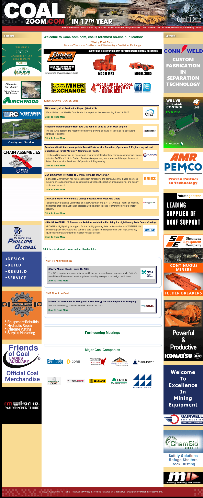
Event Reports (122, 28)
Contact (198, 28)
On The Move (163, 28)
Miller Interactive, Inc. (151, 491)
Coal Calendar (149, 28)
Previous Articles (77, 28)
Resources (176, 28)
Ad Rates (102, 28)
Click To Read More (55, 117)
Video (111, 28)
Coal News (119, 491)
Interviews (135, 28)
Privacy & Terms (91, 491)
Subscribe (188, 28)
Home (65, 28)
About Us (91, 28)
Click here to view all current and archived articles (69, 249)
